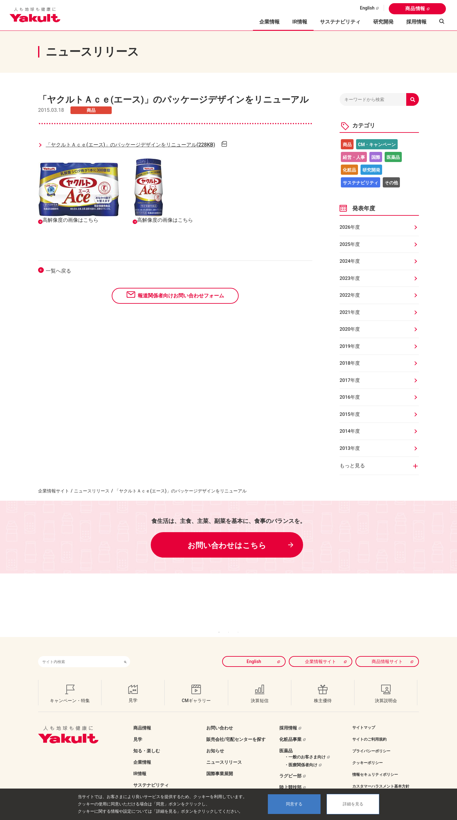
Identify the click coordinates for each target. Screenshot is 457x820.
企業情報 (142, 752)
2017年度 (350, 380)
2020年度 (350, 329)
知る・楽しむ (146, 741)
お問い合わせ (219, 718)
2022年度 (350, 295)
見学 (137, 729)
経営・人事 (354, 157)
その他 (391, 182)
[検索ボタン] (125, 652)
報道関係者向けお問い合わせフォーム (181, 296)
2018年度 (350, 363)
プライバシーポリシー (371, 741)
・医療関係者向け (300, 755)
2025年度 (350, 244)
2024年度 (350, 261)
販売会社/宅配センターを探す (236, 729)
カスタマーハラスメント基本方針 (380, 777)
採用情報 (416, 22)
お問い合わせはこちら (227, 545)
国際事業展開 (219, 764)
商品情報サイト (387, 651)
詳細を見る (353, 804)
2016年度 (350, 397)
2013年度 (350, 448)
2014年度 (350, 431)
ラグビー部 (290, 766)
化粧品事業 (290, 729)
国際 (375, 157)
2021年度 (350, 312)
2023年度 (350, 278)
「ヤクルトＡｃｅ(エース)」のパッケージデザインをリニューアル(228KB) (130, 145)
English (367, 7)
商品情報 (415, 8)
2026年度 (350, 227)
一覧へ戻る (58, 271)
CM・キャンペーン (377, 144)
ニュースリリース (91, 490)
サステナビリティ (340, 22)
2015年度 (350, 414)
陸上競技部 (290, 777)
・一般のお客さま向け (305, 747)
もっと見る (352, 466)
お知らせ (215, 741)
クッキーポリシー (367, 753)
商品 (347, 144)
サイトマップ (363, 718)
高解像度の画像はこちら (70, 220)
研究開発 (383, 22)
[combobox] (79, 652)
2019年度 (350, 346)
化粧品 (349, 170)
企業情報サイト (53, 490)
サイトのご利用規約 (369, 730)
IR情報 (139, 764)
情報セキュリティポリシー (375, 765)
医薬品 (393, 157)
